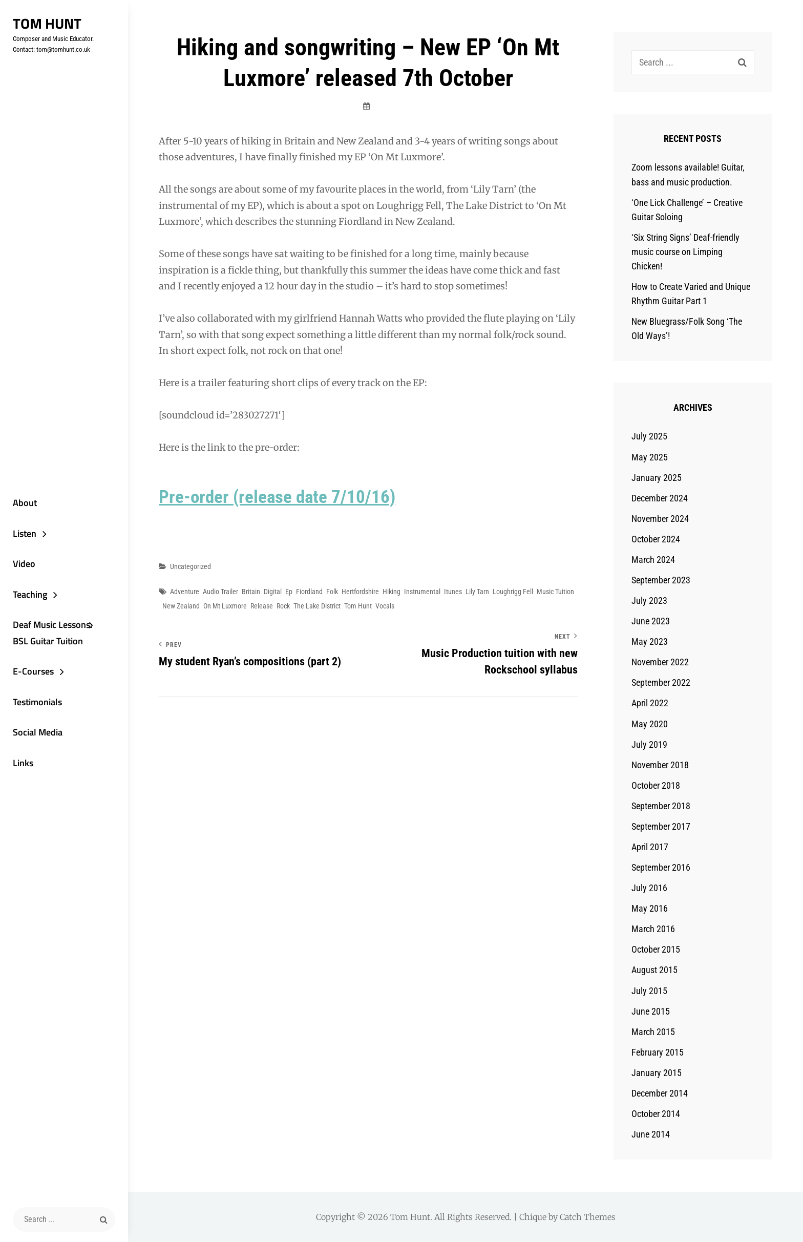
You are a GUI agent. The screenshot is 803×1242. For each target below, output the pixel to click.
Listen (24, 533)
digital (273, 591)
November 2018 (660, 765)
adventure (184, 591)
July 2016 (649, 887)
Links (23, 763)
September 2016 (660, 867)
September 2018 (660, 806)
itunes (453, 591)
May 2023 (649, 641)
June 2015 (650, 1011)
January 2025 (656, 477)
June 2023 (650, 621)
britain (251, 591)
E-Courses (33, 671)
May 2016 (649, 908)
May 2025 (649, 457)
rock (283, 606)
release (261, 606)
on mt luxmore (225, 606)
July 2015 (649, 990)
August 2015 (654, 969)
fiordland (309, 591)
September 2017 (660, 826)
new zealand (181, 606)
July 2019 (649, 744)
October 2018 (655, 785)
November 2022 (660, 662)
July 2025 (649, 436)
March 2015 (653, 1031)
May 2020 (649, 724)
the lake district (317, 606)
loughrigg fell (513, 591)
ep (288, 591)
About (25, 503)
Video (24, 564)
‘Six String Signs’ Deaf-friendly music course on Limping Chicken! (685, 251)
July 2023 (649, 600)
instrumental (422, 591)
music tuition (555, 591)
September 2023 (660, 580)
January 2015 (656, 1072)
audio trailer (220, 591)
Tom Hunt (47, 23)
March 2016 (653, 928)
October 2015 (655, 949)
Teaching (30, 594)
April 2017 (649, 846)
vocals (384, 606)
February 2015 (657, 1052)
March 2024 (653, 559)
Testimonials (37, 702)
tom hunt (358, 606)
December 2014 (659, 1093)
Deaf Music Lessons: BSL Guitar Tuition (52, 633)
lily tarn (477, 591)
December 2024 (659, 498)
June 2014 (650, 1134)
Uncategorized (190, 566)
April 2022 (649, 703)
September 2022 (660, 682)
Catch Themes (588, 1217)
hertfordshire (360, 591)
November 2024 (660, 518)
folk (332, 591)
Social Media (37, 732)
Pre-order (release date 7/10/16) (277, 497)
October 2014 (655, 1113)
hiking (391, 591)
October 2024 (655, 539)
